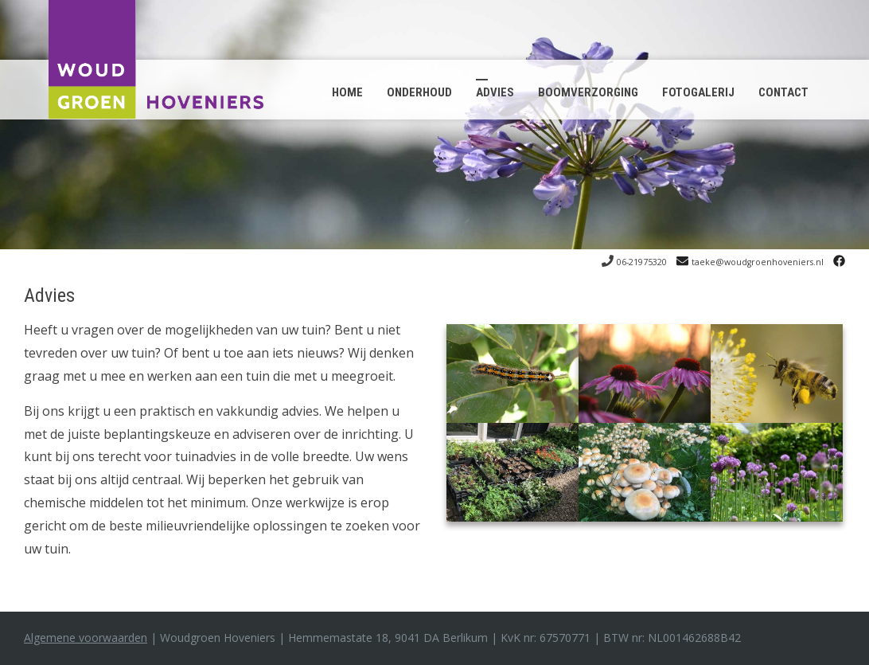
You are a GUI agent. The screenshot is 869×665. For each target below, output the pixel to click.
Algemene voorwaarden (85, 637)
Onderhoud (419, 92)
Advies (495, 92)
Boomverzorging (588, 92)
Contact (783, 92)
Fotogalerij (698, 92)
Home (347, 92)
